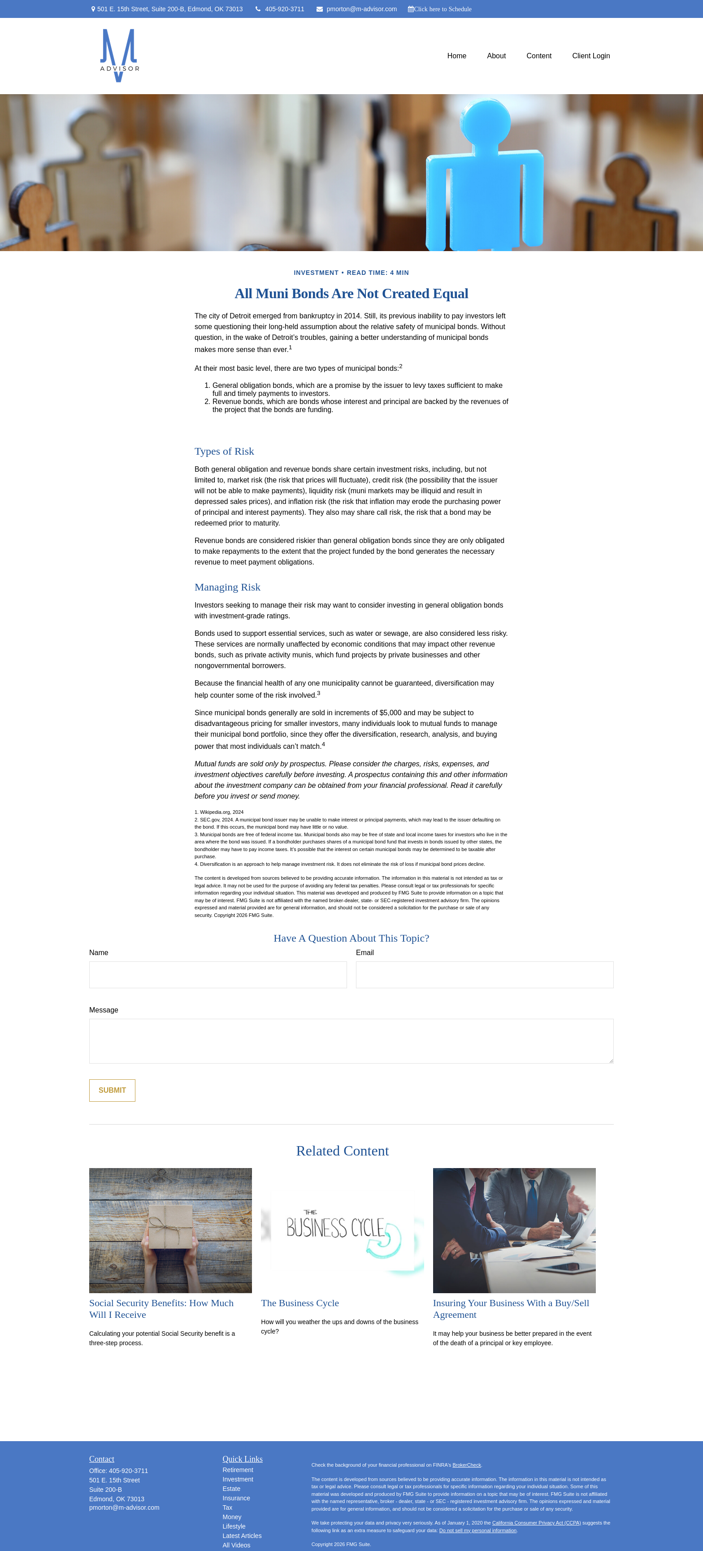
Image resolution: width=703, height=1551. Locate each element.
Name (98, 952)
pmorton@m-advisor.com (356, 9)
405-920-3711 (279, 9)
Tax (228, 1507)
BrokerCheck (466, 1465)
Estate (232, 1488)
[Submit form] (112, 1090)
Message (103, 1010)
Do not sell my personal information (477, 1530)
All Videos (237, 1545)
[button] (457, 56)
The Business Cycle (300, 1302)
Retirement (238, 1469)
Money (232, 1517)
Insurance (236, 1498)
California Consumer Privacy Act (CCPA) (536, 1522)
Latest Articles (242, 1535)
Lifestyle (234, 1526)
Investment (238, 1479)
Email (365, 952)
